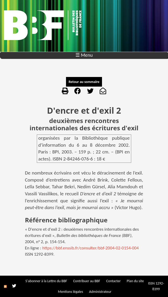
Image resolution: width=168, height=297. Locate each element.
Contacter (113, 281)
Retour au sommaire (84, 82)
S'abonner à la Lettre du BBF (46, 281)
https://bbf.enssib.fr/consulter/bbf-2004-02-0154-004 (90, 248)
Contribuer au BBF (86, 281)
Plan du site (135, 281)
